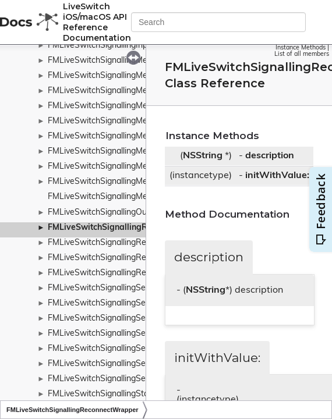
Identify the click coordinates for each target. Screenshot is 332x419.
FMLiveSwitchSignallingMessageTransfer (124, 151)
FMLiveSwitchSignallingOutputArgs (113, 212)
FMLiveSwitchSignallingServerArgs (113, 303)
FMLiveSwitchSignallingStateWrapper (118, 394)
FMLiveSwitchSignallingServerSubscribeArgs (131, 318)
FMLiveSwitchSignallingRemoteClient (117, 243)
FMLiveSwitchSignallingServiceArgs (114, 349)
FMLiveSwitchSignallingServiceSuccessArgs (129, 379)
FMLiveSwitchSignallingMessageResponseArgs (136, 121)
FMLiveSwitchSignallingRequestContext (122, 258)
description (269, 156)
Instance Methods (301, 48)
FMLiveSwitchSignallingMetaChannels (119, 197)
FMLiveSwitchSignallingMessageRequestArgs (133, 91)
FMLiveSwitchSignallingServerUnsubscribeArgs (136, 333)
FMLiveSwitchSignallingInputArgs (110, 45)
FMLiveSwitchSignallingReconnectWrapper (132, 227)
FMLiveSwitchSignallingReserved (109, 273)
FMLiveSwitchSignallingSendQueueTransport (132, 288)
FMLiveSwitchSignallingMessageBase (118, 76)
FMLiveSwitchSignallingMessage (108, 60)
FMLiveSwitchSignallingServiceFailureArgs (127, 364)
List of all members (301, 54)
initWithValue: (277, 175)
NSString (202, 156)
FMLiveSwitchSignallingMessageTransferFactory (138, 166)
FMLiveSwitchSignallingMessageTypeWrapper (134, 181)
